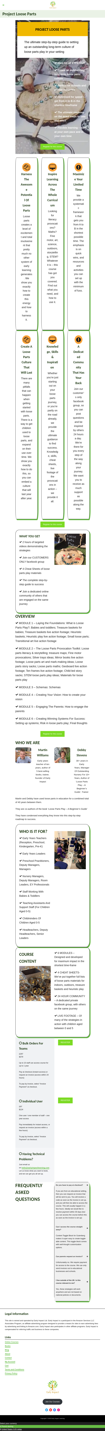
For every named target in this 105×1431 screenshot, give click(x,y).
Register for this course (52, 147)
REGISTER (65, 1042)
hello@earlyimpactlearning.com (35, 1168)
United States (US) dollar (12, 1429)
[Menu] (3, 5)
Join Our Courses (52, 1402)
